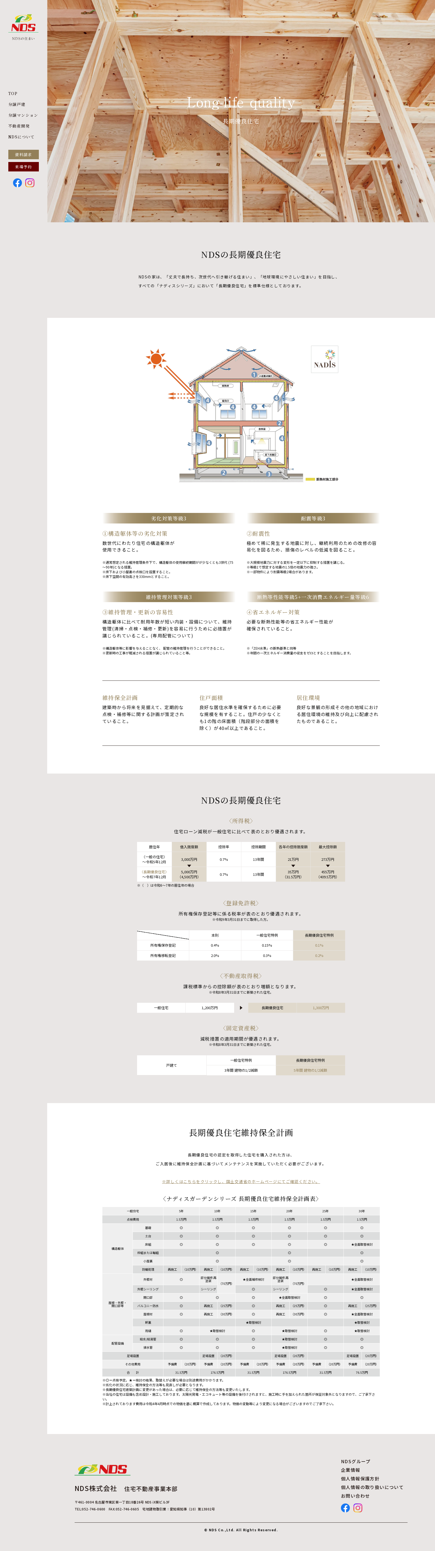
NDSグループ (356, 1461)
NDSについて (21, 137)
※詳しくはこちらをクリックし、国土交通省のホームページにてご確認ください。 (241, 1181)
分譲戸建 (17, 104)
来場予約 (23, 166)
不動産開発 (19, 126)
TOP (12, 93)
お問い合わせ (355, 1495)
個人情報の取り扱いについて (372, 1487)
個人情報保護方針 (360, 1478)
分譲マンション (23, 115)
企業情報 (350, 1470)
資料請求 (23, 154)
